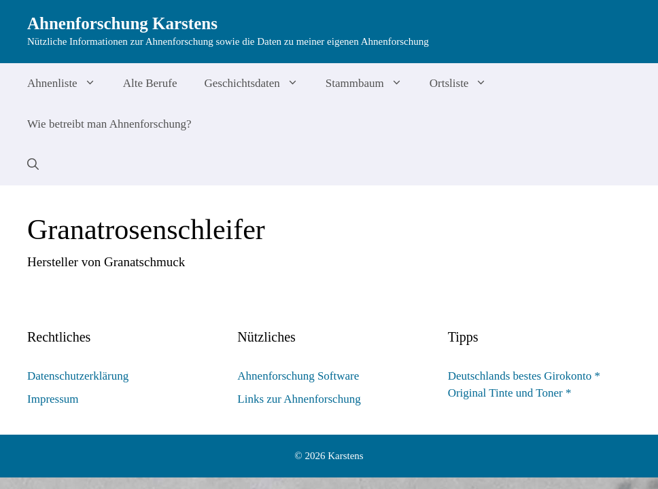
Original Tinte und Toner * (510, 392)
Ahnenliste (68, 83)
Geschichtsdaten (257, 83)
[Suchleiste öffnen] (33, 165)
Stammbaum (371, 83)
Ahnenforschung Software (298, 375)
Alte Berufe (150, 83)
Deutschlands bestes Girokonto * (524, 375)
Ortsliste (465, 83)
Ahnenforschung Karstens (122, 23)
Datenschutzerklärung (77, 375)
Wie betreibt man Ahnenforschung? (109, 123)
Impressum (53, 399)
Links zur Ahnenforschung (298, 399)
